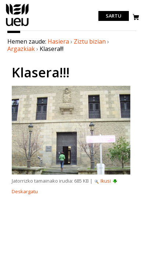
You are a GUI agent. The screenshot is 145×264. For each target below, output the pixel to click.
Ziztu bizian (90, 41)
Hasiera (58, 41)
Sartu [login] (114, 16)
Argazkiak (21, 48)
